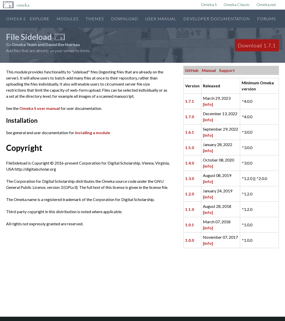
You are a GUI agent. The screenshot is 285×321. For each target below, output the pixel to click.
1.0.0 (189, 240)
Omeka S (209, 4)
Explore (39, 18)
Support (227, 70)
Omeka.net (266, 4)
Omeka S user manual (39, 108)
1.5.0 (189, 147)
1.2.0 (189, 193)
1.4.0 (189, 162)
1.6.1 (189, 132)
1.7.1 (189, 101)
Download (124, 18)
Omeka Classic (237, 4)
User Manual (160, 18)
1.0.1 (189, 224)
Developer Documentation (216, 18)
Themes (95, 18)
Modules (68, 18)
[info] (208, 104)
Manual (209, 70)
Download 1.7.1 (257, 45)
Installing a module (92, 132)
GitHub (192, 70)
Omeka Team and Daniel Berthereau (46, 44)
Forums (266, 18)
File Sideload (29, 37)
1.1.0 (189, 209)
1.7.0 (189, 116)
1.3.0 (189, 178)
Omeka (22, 5)
